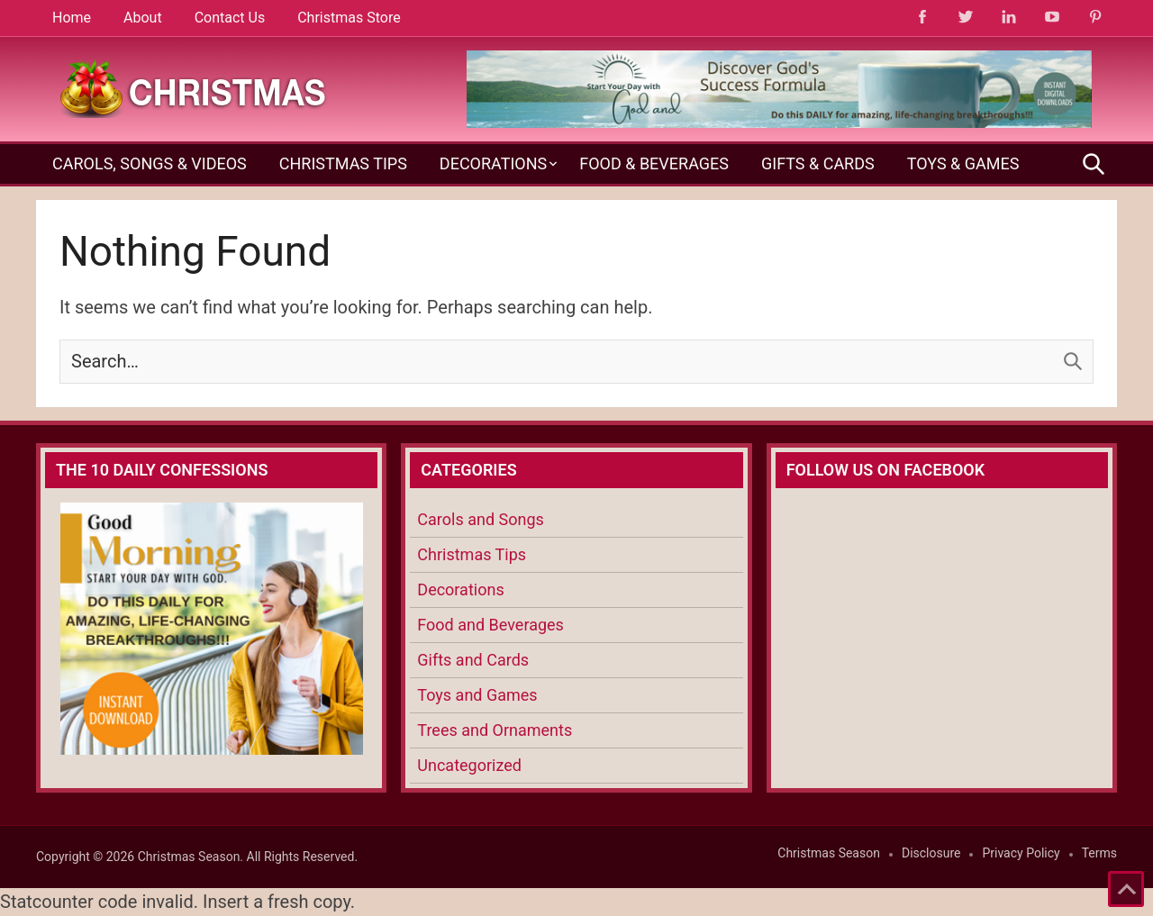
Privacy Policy (1020, 853)
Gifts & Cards (818, 163)
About (142, 17)
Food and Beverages (490, 624)
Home (71, 17)
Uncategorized (469, 765)
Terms (1099, 853)
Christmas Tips (343, 163)
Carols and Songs (480, 519)
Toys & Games (963, 163)
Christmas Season (828, 853)
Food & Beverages (654, 163)
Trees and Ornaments (494, 730)
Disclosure (931, 853)
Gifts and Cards (473, 659)
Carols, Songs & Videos (149, 163)
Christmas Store (348, 17)
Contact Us (230, 17)
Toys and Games (477, 694)
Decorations (493, 163)
